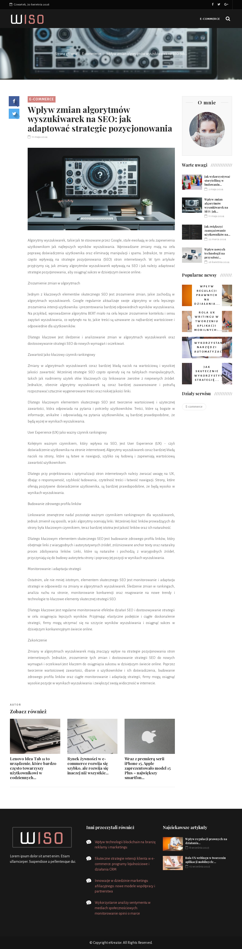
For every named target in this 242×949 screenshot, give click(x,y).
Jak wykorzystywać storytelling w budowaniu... (217, 180)
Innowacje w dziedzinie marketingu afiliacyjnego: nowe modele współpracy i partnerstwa (125, 886)
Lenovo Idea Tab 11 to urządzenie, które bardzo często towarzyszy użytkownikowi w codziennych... (33, 768)
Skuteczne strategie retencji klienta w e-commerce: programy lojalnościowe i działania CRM (125, 864)
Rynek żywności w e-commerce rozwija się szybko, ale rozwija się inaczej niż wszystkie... (87, 765)
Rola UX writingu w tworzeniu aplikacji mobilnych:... (205, 860)
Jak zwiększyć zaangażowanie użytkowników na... (217, 230)
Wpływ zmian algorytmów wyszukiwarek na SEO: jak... (216, 205)
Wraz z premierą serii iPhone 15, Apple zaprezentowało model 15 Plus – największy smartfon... (148, 768)
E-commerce (210, 19)
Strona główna (66, 54)
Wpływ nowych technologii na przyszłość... (214, 253)
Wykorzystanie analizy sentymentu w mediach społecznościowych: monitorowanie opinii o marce (123, 908)
